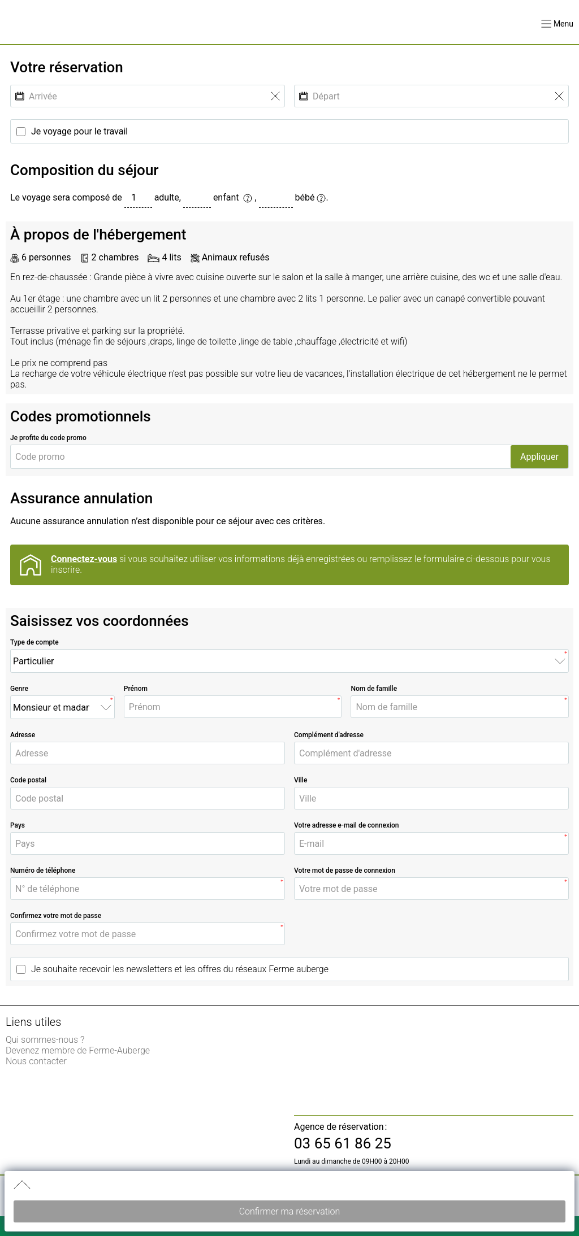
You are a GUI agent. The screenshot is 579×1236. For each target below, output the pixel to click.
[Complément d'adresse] (431, 753)
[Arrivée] (147, 96)
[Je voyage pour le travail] (289, 131)
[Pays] (147, 844)
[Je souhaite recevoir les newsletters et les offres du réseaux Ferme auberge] (289, 969)
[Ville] (431, 798)
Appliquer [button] (539, 456)
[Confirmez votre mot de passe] (147, 934)
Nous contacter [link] (36, 1061)
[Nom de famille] (459, 707)
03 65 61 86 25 (342, 1143)
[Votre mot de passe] (431, 889)
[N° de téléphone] (147, 889)
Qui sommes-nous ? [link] (45, 1039)
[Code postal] (147, 798)
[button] (557, 23)
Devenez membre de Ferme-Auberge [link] (78, 1050)
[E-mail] (431, 844)
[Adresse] (147, 753)
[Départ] (431, 96)
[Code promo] (261, 457)
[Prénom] (233, 707)
